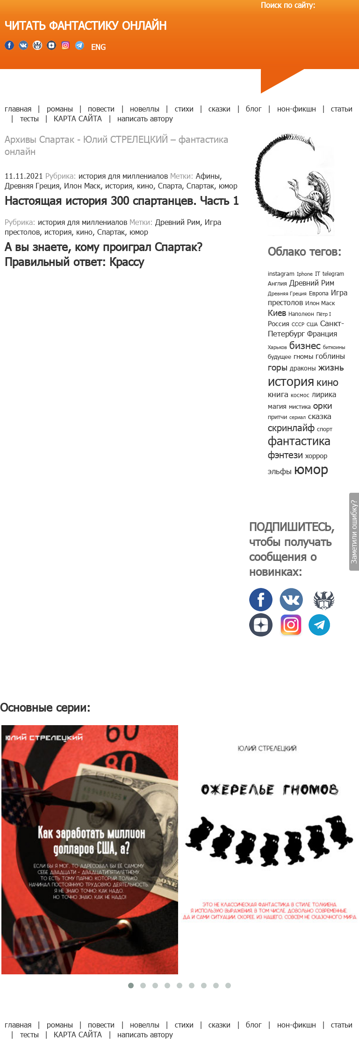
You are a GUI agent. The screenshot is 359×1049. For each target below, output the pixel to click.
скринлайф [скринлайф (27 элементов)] (291, 427)
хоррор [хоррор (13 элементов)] (316, 455)
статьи (341, 108)
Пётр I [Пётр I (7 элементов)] (323, 314)
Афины (208, 176)
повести (101, 108)
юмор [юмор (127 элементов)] (311, 468)
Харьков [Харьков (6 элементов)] (277, 347)
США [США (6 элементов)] (312, 324)
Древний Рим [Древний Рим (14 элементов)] (311, 282)
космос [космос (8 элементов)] (300, 395)
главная (18, 108)
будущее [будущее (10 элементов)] (279, 356)
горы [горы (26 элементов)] (277, 366)
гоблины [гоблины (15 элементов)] (330, 356)
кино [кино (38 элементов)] (327, 381)
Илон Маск (82, 185)
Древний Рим (177, 222)
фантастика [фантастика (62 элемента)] (299, 440)
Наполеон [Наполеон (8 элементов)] (301, 313)
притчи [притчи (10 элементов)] (277, 416)
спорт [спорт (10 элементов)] (324, 429)
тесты (29, 118)
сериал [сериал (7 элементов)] (297, 417)
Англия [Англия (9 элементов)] (277, 283)
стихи (184, 108)
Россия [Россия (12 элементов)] (278, 323)
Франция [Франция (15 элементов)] (322, 333)
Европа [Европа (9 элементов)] (319, 293)
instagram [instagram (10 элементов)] (281, 273)
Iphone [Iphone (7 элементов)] (305, 274)
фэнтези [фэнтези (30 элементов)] (285, 454)
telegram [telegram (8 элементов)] (333, 273)
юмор (228, 185)
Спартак (200, 185)
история (118, 185)
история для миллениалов (123, 176)
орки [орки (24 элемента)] (322, 405)
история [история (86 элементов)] (291, 380)
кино (145, 185)
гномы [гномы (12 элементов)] (303, 356)
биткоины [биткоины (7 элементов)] (334, 347)
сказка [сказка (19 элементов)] (319, 416)
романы (60, 108)
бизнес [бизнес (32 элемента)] (305, 344)
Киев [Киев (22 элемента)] (277, 312)
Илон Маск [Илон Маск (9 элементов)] (320, 303)
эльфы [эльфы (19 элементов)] (280, 471)
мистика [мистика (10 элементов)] (300, 406)
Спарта (170, 185)
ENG (97, 47)
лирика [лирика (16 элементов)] (324, 394)
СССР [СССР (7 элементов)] (298, 324)
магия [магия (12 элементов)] (277, 406)
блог (254, 108)
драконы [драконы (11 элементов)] (303, 368)
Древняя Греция (32, 185)
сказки (219, 108)
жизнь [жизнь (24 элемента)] (331, 366)
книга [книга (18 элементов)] (278, 394)
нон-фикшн (296, 108)
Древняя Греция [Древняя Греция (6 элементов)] (287, 293)
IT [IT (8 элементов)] (317, 273)
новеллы (144, 108)
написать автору (145, 118)
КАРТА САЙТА (78, 118)
